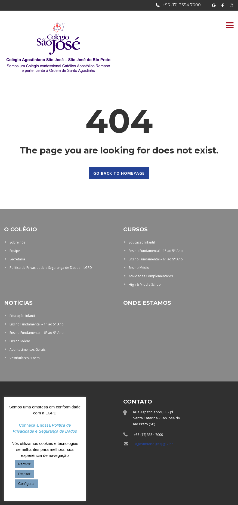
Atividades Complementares (151, 276)
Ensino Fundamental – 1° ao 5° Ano (156, 250)
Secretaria (17, 259)
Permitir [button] (24, 464)
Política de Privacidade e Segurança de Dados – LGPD (51, 267)
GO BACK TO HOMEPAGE (119, 173)
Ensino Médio (139, 267)
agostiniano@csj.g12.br (154, 443)
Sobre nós (17, 242)
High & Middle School (145, 284)
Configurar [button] (26, 484)
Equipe (15, 250)
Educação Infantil (142, 242)
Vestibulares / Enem (25, 358)
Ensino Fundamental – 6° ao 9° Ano (156, 259)
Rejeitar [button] (24, 474)
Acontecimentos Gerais (27, 349)
